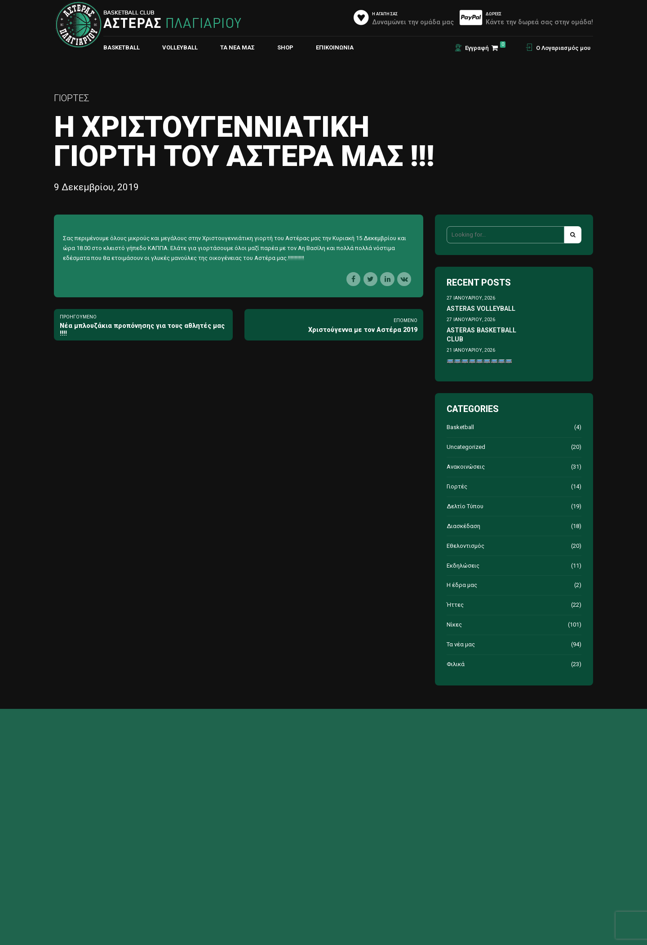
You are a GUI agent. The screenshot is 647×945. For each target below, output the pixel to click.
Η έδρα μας (462, 585)
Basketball (460, 427)
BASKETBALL (121, 47)
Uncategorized (466, 446)
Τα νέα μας (237, 47)
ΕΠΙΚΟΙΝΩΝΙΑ (335, 47)
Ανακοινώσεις (466, 466)
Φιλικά (456, 664)
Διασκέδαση (463, 526)
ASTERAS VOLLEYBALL (481, 308)
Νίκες (454, 624)
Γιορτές (71, 98)
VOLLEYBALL (180, 47)
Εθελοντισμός (465, 545)
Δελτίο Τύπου (465, 506)
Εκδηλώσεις (463, 565)
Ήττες (455, 604)
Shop (285, 47)
